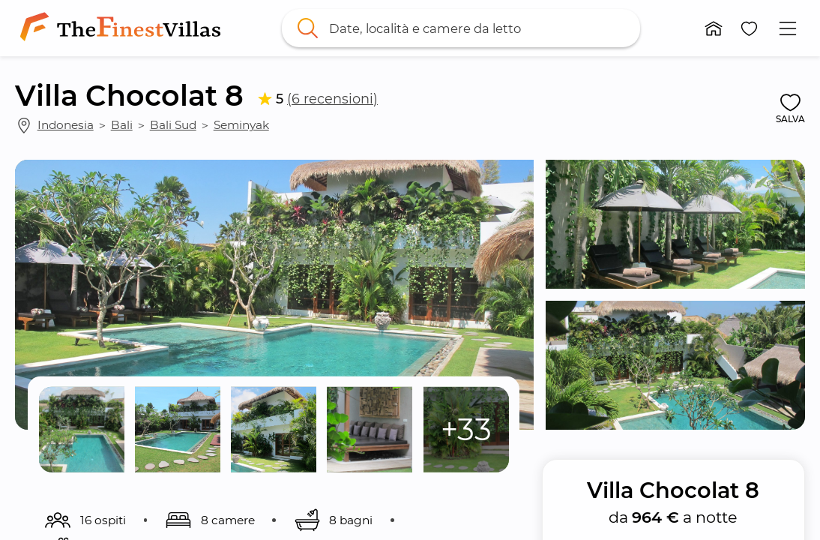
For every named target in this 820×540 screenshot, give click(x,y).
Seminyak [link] (241, 125)
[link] (123, 28)
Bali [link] (122, 125)
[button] (714, 28)
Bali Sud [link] (173, 125)
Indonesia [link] (65, 125)
